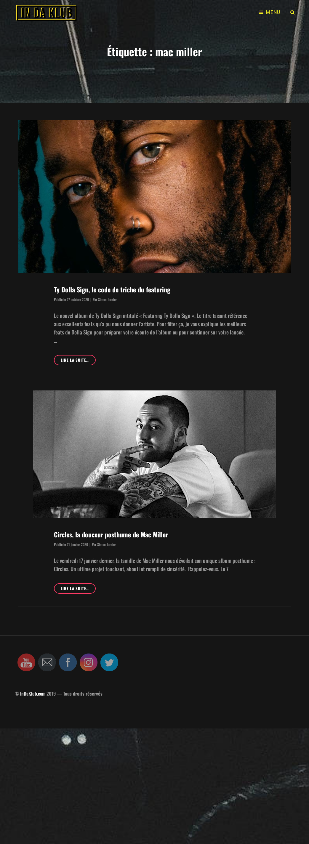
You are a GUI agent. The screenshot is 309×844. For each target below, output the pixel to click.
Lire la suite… (78, 589)
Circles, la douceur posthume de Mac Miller (111, 534)
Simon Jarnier (107, 299)
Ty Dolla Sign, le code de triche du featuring (112, 289)
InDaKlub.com (32, 693)
